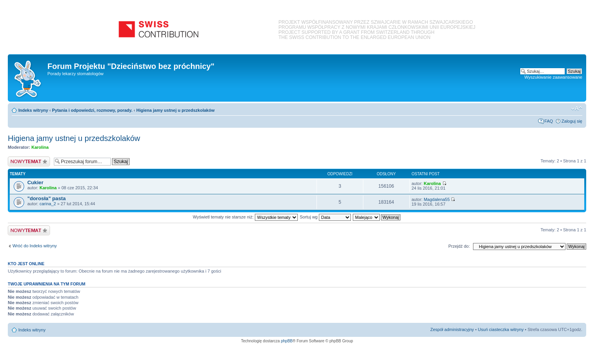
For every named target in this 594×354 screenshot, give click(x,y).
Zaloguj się (572, 121)
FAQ (548, 121)
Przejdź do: (459, 246)
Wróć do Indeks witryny (34, 245)
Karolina (40, 147)
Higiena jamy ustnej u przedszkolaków (175, 110)
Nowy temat (29, 161)
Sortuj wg (325, 217)
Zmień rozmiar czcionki (576, 108)
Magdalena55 (437, 199)
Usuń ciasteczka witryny (500, 329)
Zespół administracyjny (452, 329)
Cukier (35, 182)
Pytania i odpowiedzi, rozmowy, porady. (92, 110)
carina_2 (47, 203)
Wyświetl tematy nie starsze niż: (245, 217)
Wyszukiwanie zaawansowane (553, 77)
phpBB (287, 341)
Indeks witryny (33, 110)
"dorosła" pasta (46, 198)
